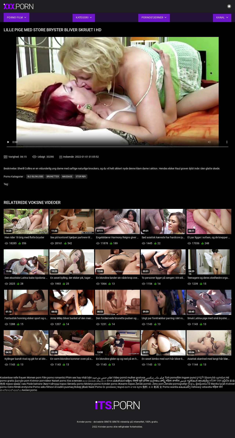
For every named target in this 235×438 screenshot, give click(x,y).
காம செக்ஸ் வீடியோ (94, 380)
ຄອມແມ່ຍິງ (185, 386)
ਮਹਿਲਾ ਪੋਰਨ (215, 380)
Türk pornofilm (173, 377)
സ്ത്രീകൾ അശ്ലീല (198, 380)
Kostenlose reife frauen (13, 377)
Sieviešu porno (75, 383)
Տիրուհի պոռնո (215, 377)
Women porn (34, 377)
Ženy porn (158, 383)
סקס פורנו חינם (133, 386)
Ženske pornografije (175, 383)
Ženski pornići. (143, 383)
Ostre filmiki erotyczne (19, 386)
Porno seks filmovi (43, 386)
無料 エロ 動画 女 (152, 386)
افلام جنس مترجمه (102, 377)
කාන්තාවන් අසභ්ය (10, 390)
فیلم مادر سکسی (155, 377)
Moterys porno (93, 383)
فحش (183, 380)
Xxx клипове (74, 380)
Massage (67, 176)
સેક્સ (109, 380)
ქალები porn (22, 380)
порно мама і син (16, 383)
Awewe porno (29, 390)
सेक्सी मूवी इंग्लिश (141, 380)
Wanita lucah (218, 383)
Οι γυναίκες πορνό (114, 386)
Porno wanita (171, 386)
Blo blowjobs (35, 176)
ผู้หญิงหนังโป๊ (203, 383)
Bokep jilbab (81, 386)
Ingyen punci (189, 377)
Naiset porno (59, 380)
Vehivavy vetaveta (201, 386)
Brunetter (53, 176)
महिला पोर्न (217, 386)
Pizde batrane (34, 383)
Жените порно (126, 383)
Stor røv (81, 176)
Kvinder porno (110, 383)
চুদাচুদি (200, 377)
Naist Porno (95, 386)
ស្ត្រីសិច (226, 380)
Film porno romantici (53, 377)
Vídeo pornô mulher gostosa (129, 377)
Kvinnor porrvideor (41, 380)
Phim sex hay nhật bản (79, 377)
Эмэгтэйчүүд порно (55, 383)
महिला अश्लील (173, 380)
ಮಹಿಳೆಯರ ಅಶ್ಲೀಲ (123, 380)
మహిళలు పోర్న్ (158, 380)
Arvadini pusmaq (64, 386)
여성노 (191, 383)
